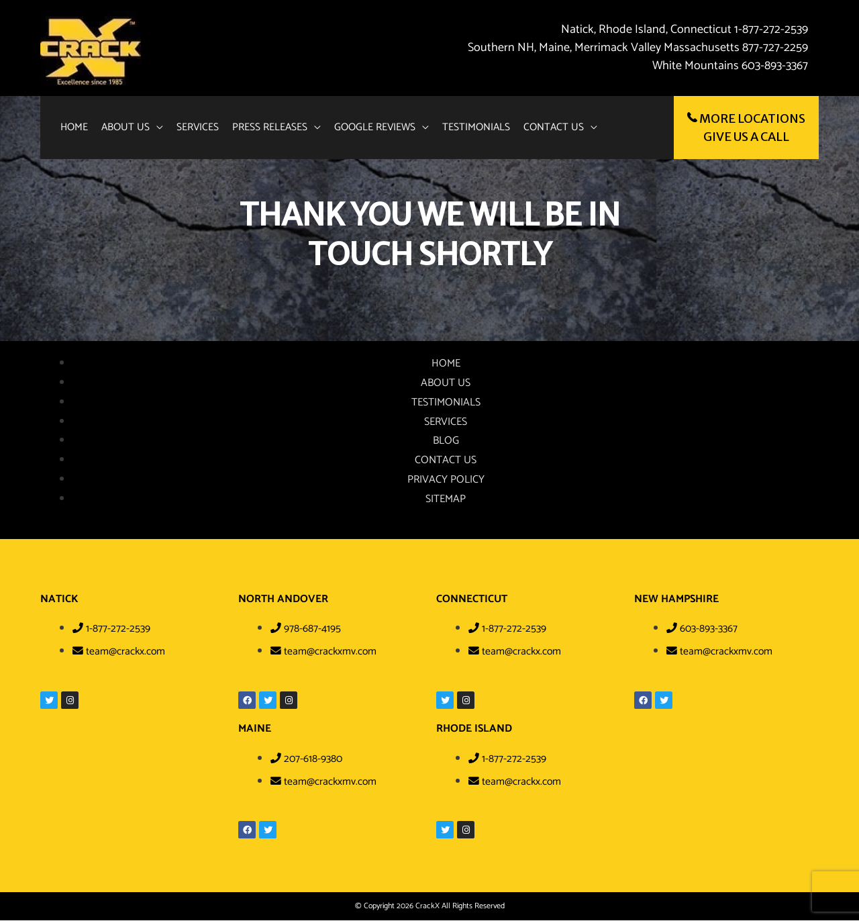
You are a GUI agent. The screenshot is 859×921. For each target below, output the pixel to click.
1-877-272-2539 (769, 29)
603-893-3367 (775, 66)
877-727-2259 (775, 48)
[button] (134, 127)
